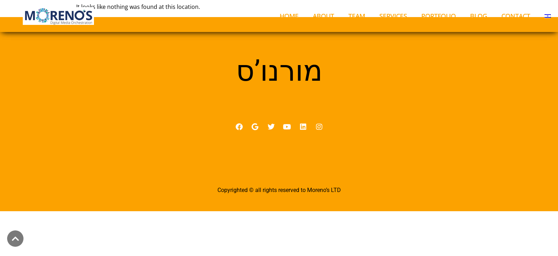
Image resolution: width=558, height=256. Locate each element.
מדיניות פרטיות (279, 184)
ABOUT (323, 16)
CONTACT (515, 16)
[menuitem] (547, 16)
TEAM (356, 16)
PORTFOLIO (438, 16)
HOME (289, 16)
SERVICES (393, 16)
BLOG (478, 16)
